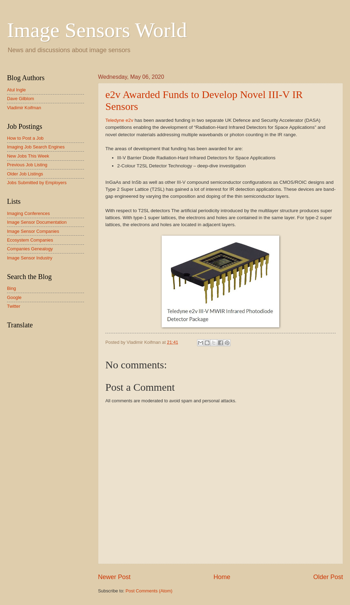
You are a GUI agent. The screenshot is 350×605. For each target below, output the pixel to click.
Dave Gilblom (20, 98)
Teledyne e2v (119, 120)
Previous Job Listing (27, 164)
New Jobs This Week (28, 156)
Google (14, 297)
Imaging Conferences (28, 213)
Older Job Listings (25, 173)
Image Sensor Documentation (36, 222)
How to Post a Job (25, 138)
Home (222, 576)
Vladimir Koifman (24, 107)
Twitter (13, 306)
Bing (11, 288)
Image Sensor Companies (33, 231)
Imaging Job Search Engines (36, 146)
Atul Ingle (16, 89)
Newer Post (114, 576)
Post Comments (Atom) (149, 590)
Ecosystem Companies (30, 240)
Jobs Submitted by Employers (36, 182)
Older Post (328, 576)
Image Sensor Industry (29, 257)
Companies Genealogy (30, 248)
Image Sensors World (97, 30)
